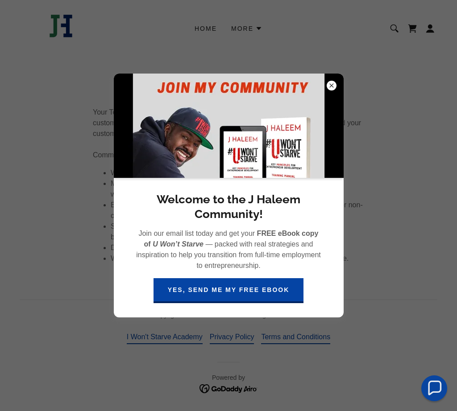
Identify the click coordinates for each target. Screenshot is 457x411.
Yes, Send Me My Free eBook (229, 289)
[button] (434, 388)
